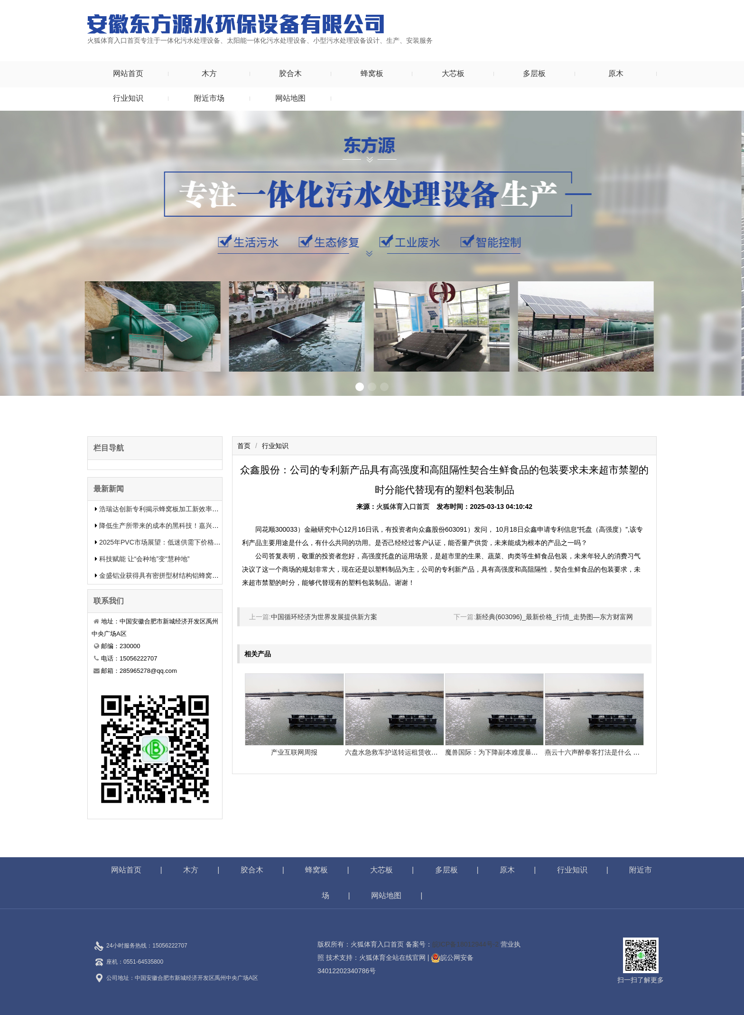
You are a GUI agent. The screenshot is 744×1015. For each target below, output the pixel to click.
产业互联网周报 (294, 752)
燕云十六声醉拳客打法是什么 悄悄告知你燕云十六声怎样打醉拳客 (642, 752)
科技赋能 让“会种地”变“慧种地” (144, 559)
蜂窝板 (372, 73)
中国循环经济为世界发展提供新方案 (324, 617)
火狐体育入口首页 (402, 506)
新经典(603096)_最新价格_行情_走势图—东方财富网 (553, 617)
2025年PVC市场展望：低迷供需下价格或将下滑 (170, 542)
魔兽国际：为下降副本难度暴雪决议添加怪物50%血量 (524, 752)
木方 (209, 73)
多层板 (534, 73)
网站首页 (128, 73)
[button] (359, 387)
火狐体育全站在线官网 (392, 957)
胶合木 (290, 73)
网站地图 (290, 98)
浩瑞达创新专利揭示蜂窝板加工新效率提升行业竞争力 (179, 509)
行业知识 (128, 98)
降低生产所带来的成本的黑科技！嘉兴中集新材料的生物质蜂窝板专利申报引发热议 (222, 525)
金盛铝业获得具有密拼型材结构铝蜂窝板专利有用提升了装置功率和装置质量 (212, 575)
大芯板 (453, 73)
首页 (244, 446)
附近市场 (209, 98)
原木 (615, 73)
